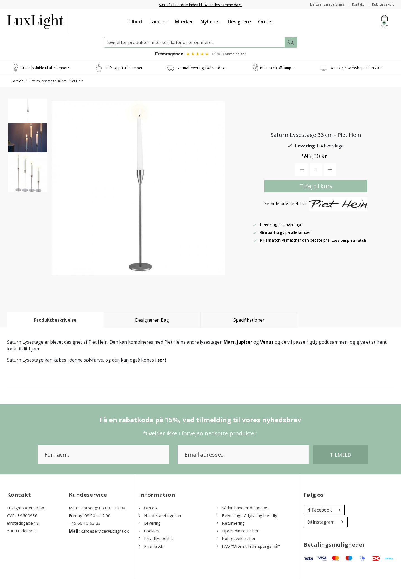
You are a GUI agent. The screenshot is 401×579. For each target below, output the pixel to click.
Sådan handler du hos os (242, 508)
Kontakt (354, 4)
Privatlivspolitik (156, 539)
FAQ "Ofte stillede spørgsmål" (248, 546)
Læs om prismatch (350, 240)
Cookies (149, 531)
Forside (17, 81)
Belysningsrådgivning (320, 4)
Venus (266, 343)
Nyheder (210, 21)
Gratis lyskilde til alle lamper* (45, 68)
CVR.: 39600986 (22, 516)
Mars (229, 343)
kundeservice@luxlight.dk (105, 531)
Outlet (265, 21)
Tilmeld (340, 455)
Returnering (231, 523)
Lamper (158, 21)
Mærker (184, 21)
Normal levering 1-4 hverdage (202, 68)
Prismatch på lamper (277, 68)
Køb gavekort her (236, 539)
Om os (148, 508)
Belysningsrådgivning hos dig (247, 516)
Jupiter (244, 343)
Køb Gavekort (381, 4)
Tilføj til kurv (315, 186)
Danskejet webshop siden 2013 (356, 68)
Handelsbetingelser (160, 516)
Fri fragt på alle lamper (124, 68)
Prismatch (151, 546)
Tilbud (134, 21)
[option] (27, 121)
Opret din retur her (238, 531)
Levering (150, 523)
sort (162, 360)
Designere (239, 21)
